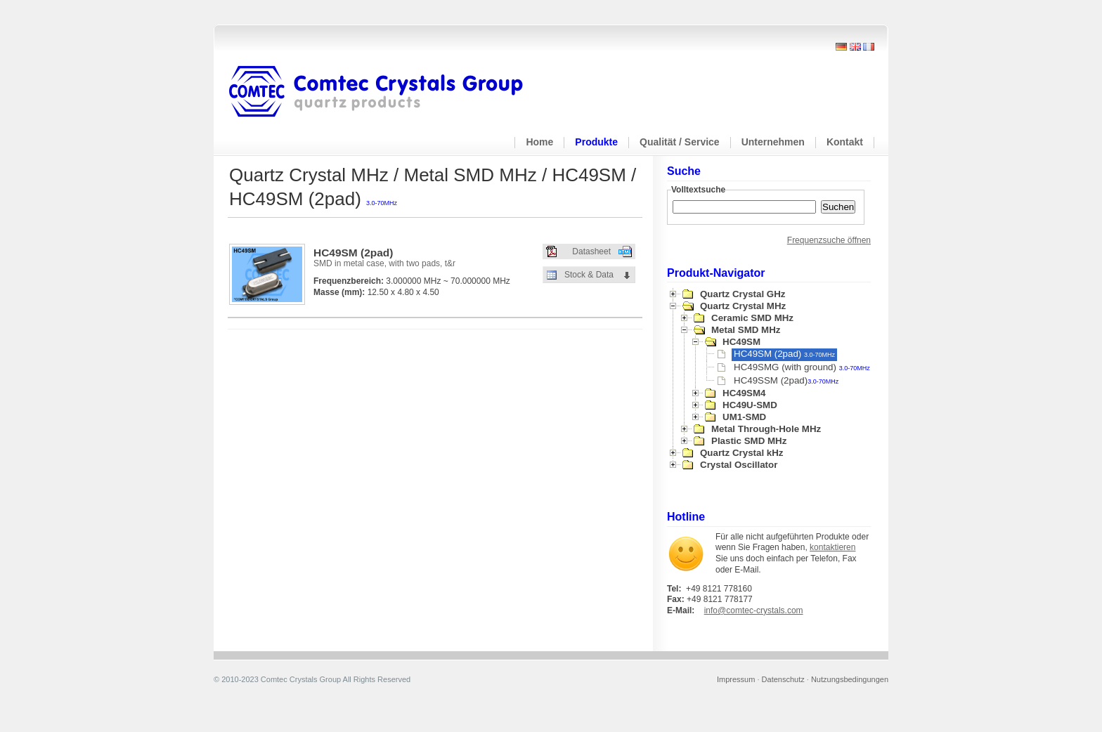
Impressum (736, 679)
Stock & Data (589, 275)
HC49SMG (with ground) (802, 367)
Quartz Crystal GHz (742, 294)
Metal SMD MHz (745, 330)
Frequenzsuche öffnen (829, 240)
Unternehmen (773, 142)
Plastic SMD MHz (748, 441)
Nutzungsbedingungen (849, 679)
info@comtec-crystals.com (753, 610)
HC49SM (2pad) (784, 353)
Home (539, 142)
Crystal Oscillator (738, 464)
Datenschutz (783, 679)
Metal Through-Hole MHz (766, 429)
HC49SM (741, 341)
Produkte (596, 142)
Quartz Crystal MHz (743, 306)
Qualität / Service (680, 142)
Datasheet (591, 251)
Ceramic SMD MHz (752, 318)
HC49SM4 (743, 393)
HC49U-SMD (749, 405)
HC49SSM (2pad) (786, 380)
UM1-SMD (744, 417)
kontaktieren (832, 547)
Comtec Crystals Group (387, 92)
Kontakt (844, 142)
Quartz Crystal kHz (742, 452)
